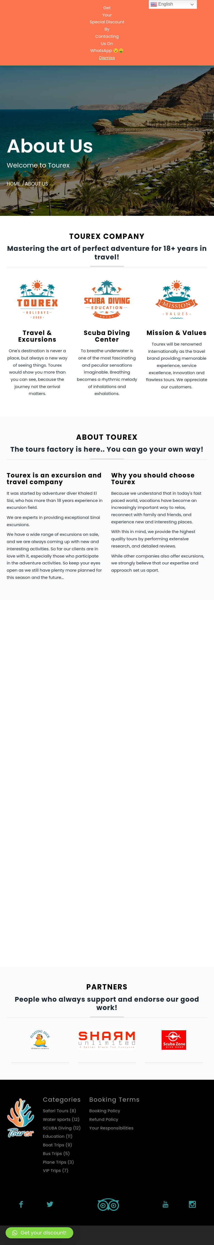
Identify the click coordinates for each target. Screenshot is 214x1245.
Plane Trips (157, 717)
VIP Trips (154, 802)
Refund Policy (103, 1119)
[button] (39, 1232)
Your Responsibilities (111, 1128)
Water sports (26, 894)
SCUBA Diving (94, 802)
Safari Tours (25, 802)
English (161, 4)
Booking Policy (104, 1111)
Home (13, 184)
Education (157, 638)
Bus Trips (88, 638)
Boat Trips (22, 638)
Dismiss (107, 58)
